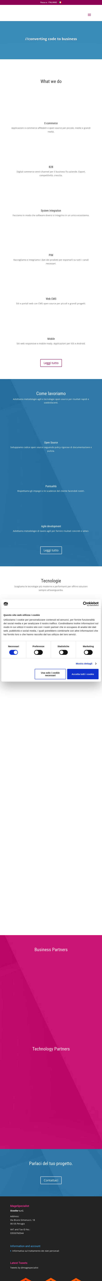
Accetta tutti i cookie (83, 674)
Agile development (51, 526)
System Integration (51, 210)
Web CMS (51, 298)
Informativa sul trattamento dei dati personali (35, 1250)
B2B (51, 167)
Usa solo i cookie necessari (50, 674)
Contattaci (51, 1180)
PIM (51, 255)
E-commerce (51, 123)
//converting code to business (51, 38)
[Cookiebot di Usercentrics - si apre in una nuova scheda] (85, 604)
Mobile (51, 338)
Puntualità (51, 486)
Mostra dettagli (84, 663)
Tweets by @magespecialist (24, 1267)
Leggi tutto (51, 363)
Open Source (51, 442)
